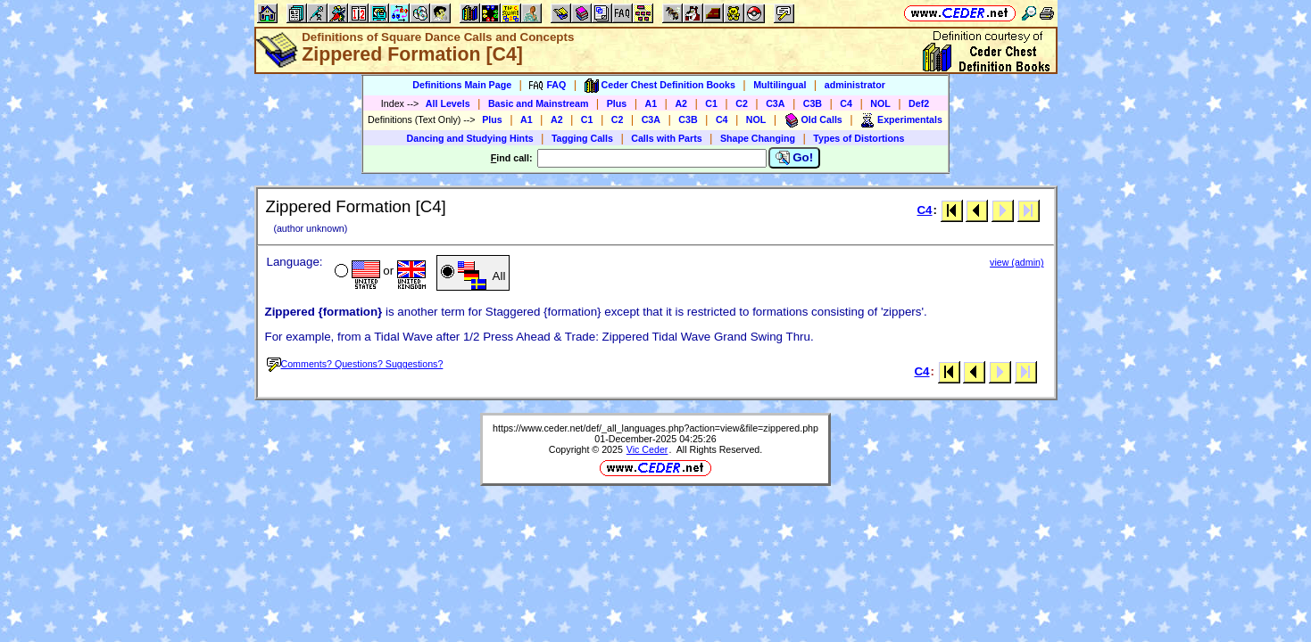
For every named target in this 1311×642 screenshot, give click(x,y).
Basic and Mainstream (538, 103)
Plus (617, 103)
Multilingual (779, 84)
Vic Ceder (647, 449)
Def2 (919, 103)
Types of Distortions (858, 138)
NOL (880, 103)
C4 (846, 103)
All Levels (448, 103)
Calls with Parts (666, 138)
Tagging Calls (582, 138)
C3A (775, 103)
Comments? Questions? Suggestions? (355, 363)
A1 (651, 103)
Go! (795, 158)
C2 (741, 103)
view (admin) (1016, 262)
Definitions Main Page (461, 84)
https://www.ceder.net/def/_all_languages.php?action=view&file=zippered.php (655, 428)
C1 (711, 103)
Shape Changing (757, 138)
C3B (812, 103)
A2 (681, 103)
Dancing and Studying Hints (470, 138)
